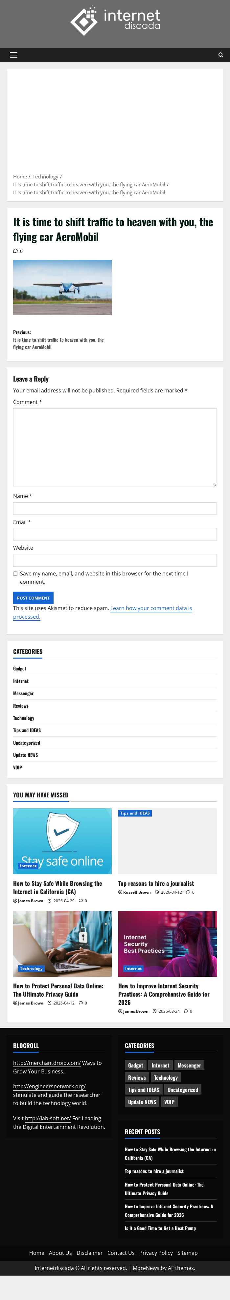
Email (22, 528)
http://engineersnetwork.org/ (49, 1102)
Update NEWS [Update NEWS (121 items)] (142, 1118)
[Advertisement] (115, 123)
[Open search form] (220, 55)
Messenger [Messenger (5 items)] (189, 1081)
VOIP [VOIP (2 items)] (169, 1118)
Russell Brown (137, 908)
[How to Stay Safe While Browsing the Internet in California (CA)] (62, 857)
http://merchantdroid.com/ (47, 1078)
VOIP (18, 782)
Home (36, 1277)
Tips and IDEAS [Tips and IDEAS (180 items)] (143, 1105)
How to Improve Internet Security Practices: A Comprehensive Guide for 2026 (164, 1009)
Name (22, 502)
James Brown (30, 916)
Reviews (22, 715)
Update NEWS (27, 769)
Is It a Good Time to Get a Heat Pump (164, 1252)
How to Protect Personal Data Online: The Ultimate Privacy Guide (58, 1005)
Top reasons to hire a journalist (156, 899)
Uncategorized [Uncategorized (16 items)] (183, 1105)
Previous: (64, 343)
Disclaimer (90, 1277)
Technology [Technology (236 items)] (166, 1093)
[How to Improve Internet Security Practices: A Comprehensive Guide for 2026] (167, 960)
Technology (25, 729)
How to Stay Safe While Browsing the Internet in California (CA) (57, 903)
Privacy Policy (156, 1277)
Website (23, 554)
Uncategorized (28, 755)
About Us (60, 1277)
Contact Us (121, 1277)
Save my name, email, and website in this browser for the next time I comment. (104, 584)
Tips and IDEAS (28, 742)
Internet (22, 689)
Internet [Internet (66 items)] (160, 1081)
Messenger (24, 702)
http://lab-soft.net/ (48, 1134)
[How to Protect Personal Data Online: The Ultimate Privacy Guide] (62, 960)
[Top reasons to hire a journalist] (167, 857)
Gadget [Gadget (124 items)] (135, 1081)
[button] (14, 55)
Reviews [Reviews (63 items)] (137, 1093)
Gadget (20, 675)
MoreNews (146, 1292)
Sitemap (187, 1277)
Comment (27, 408)
